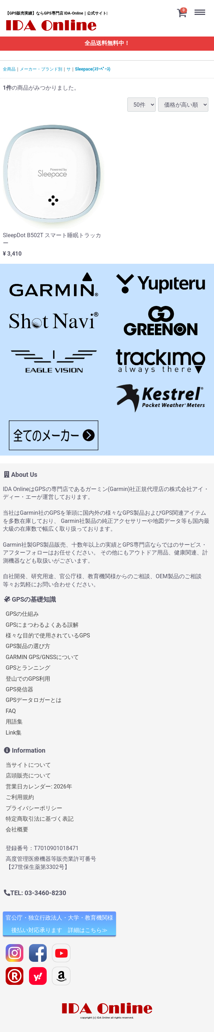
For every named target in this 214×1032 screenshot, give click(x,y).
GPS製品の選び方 (28, 646)
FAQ (11, 711)
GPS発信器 (20, 689)
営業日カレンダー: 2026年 (39, 786)
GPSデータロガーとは (34, 700)
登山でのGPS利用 (28, 678)
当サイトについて (28, 765)
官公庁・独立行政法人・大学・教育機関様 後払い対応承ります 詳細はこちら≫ (59, 923)
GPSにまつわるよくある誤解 (42, 624)
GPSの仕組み (22, 613)
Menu (202, 6)
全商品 (9, 69)
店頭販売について (28, 775)
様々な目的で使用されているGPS (48, 635)
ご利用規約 (20, 797)
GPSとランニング (28, 667)
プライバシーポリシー (34, 808)
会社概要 (17, 829)
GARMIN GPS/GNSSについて (42, 657)
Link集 (14, 732)
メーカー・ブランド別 (41, 69)
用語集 (14, 721)
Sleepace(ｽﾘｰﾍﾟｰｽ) (92, 69)
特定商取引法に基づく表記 (40, 818)
